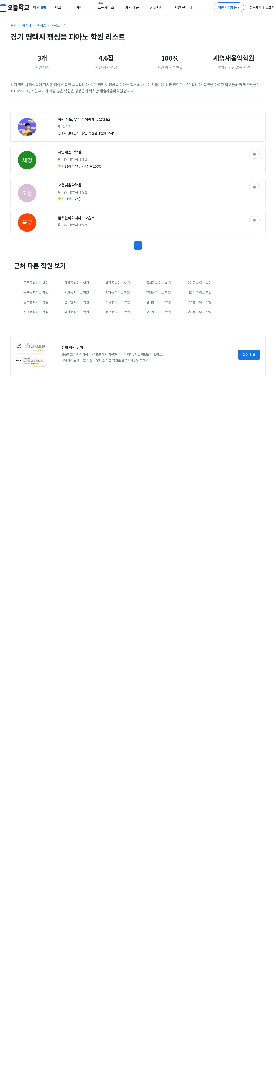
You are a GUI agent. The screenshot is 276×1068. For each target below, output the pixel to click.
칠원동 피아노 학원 (158, 330)
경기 (13, 25)
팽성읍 (41, 25)
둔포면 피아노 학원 (76, 340)
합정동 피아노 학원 (76, 321)
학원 (79, 7)
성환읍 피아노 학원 (199, 330)
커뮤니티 (157, 7)
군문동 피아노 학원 (35, 321)
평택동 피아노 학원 (35, 340)
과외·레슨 (132, 7)
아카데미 (40, 7)
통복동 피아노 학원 (35, 330)
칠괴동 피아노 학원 (158, 340)
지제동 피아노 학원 (117, 330)
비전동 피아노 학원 (117, 321)
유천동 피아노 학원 (76, 350)
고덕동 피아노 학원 (199, 340)
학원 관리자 (183, 7)
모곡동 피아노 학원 (158, 350)
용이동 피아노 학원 (199, 321)
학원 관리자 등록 (229, 7)
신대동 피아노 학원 (35, 350)
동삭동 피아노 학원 (117, 350)
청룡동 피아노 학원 (199, 350)
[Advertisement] (61, 128)
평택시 (26, 25)
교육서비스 (105, 6)
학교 (58, 7)
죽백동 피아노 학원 (158, 321)
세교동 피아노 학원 (76, 330)
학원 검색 (249, 393)
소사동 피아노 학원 (117, 340)
